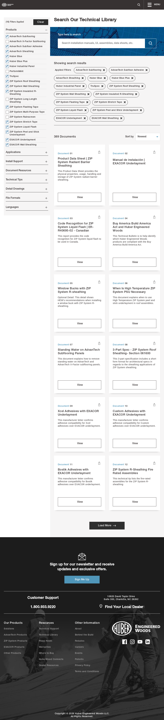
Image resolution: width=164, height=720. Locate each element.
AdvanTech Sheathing (20, 51)
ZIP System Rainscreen (21, 117)
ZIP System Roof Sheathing (23, 81)
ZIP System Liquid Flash (21, 127)
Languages (26, 207)
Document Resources (26, 170)
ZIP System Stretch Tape (21, 122)
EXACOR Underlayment (21, 139)
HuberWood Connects (51, 659)
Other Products (12, 653)
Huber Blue (14, 56)
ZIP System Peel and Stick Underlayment (22, 133)
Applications (26, 152)
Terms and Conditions (87, 672)
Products (26, 30)
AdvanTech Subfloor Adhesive (24, 46)
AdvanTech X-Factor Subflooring (25, 41)
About (78, 629)
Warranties (45, 647)
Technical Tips (26, 180)
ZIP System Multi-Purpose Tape (25, 112)
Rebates (79, 641)
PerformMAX (14, 71)
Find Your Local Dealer (121, 607)
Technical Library (48, 635)
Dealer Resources (49, 665)
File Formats (26, 198)
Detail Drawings (26, 189)
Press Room (45, 641)
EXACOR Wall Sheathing (21, 144)
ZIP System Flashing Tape (22, 107)
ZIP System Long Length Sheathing (21, 100)
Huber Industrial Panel (20, 66)
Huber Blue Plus (17, 61)
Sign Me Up (82, 579)
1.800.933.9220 (43, 607)
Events (78, 653)
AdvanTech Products (15, 635)
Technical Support (49, 629)
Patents (79, 659)
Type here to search (69, 35)
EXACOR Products (14, 647)
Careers (79, 647)
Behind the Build (84, 635)
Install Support (26, 161)
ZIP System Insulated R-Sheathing (21, 92)
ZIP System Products (15, 641)
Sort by (129, 137)
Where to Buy (46, 653)
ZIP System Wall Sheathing (22, 86)
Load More (107, 525)
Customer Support (42, 598)
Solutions (9, 629)
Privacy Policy (82, 665)
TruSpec (12, 76)
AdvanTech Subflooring (20, 36)
